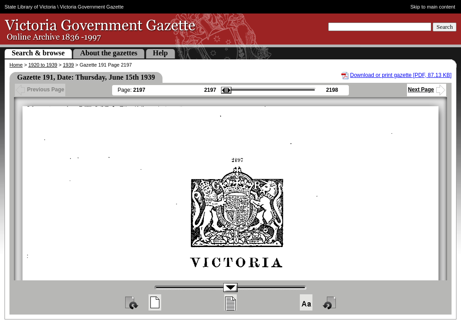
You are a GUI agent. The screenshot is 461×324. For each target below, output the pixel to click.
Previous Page (40, 89)
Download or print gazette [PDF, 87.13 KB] (401, 75)
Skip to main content (433, 6)
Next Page (426, 89)
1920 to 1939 (42, 65)
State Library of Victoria (30, 6)
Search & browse (38, 53)
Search (444, 26)
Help (160, 53)
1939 (68, 65)
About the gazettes (108, 53)
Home (16, 65)
